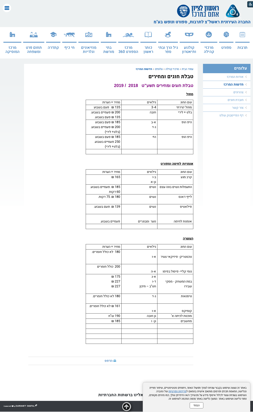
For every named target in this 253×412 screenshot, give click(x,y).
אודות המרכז (235, 76)
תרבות (242, 47)
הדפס (108, 360)
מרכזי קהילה (209, 50)
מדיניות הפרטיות (177, 391)
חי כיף (69, 47)
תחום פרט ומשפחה (34, 50)
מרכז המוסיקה (12, 50)
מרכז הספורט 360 (128, 50)
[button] (7, 8)
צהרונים (238, 92)
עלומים (159, 69)
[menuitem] (242, 43)
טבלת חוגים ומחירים (170, 76)
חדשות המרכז (144, 69)
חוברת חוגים (235, 100)
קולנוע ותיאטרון (189, 50)
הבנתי (196, 405)
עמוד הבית (187, 69)
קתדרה (53, 47)
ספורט (226, 47)
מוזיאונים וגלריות (88, 50)
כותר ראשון (148, 50)
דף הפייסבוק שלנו (231, 115)
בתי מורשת (108, 50)
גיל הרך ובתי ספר (168, 50)
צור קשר (237, 107)
